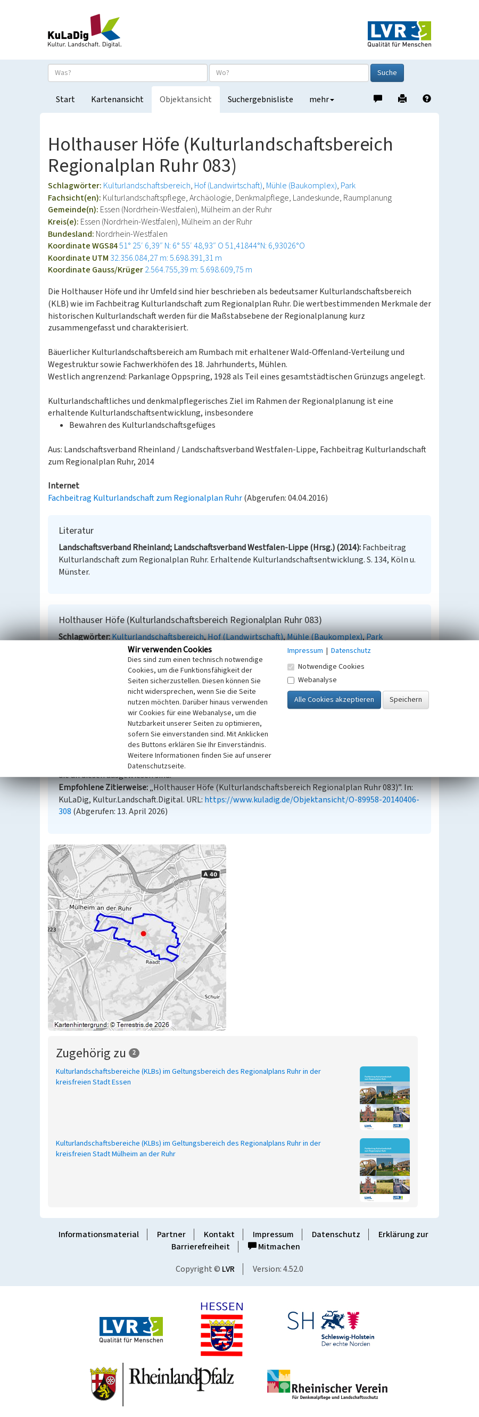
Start (65, 99)
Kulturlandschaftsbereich (147, 186)
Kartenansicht (117, 99)
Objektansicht (186, 99)
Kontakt (219, 1234)
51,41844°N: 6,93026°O (265, 246)
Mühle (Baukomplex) (301, 186)
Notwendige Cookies (326, 666)
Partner (171, 1234)
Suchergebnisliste (260, 99)
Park (348, 186)
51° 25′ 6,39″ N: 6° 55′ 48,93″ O (171, 246)
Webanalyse (312, 680)
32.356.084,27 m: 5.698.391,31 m (166, 258)
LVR (228, 1269)
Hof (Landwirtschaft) (228, 186)
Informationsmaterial (99, 1234)
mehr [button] (321, 99)
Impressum (273, 1234)
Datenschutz (336, 1234)
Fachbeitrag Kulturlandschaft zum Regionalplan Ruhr (145, 498)
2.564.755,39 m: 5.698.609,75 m (198, 270)
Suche (387, 73)
